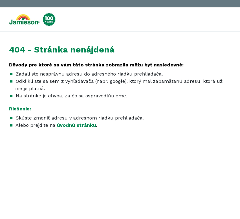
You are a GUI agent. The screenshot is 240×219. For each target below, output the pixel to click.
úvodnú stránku (76, 125)
